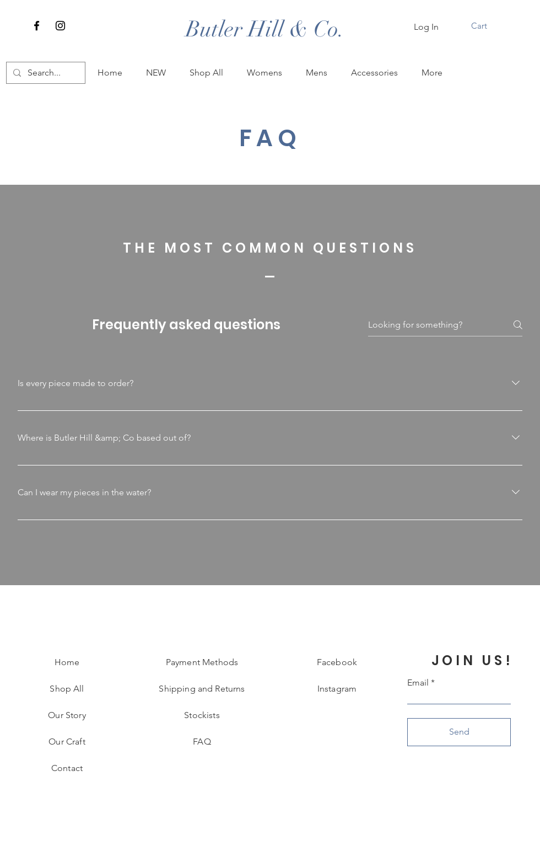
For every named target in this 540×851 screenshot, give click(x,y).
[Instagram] (60, 25)
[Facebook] (36, 25)
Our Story (66, 715)
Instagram (337, 688)
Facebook (337, 662)
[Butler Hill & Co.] (265, 29)
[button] (486, 26)
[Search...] (45, 72)
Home (67, 662)
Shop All (67, 688)
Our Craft (66, 741)
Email (418, 682)
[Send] (459, 732)
